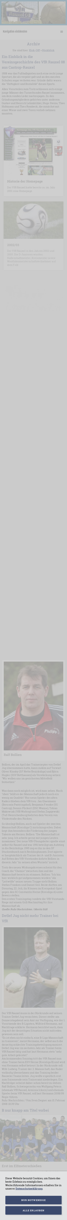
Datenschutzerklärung (29, 1188)
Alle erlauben (33, 1210)
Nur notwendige (33, 1200)
